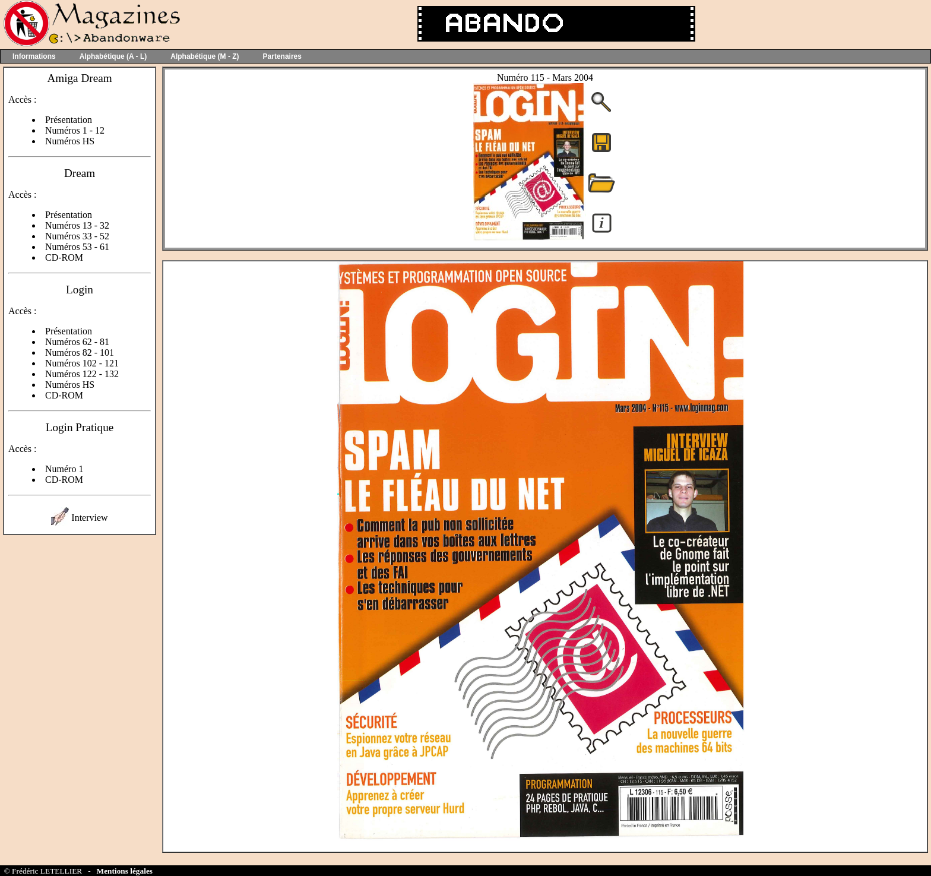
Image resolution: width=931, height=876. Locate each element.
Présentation (68, 120)
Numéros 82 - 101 (79, 352)
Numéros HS (69, 141)
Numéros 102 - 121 (82, 363)
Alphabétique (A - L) (113, 56)
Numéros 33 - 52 (77, 236)
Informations (34, 56)
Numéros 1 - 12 (74, 130)
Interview (89, 518)
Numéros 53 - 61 (77, 247)
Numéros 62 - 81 (77, 342)
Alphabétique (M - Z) (204, 56)
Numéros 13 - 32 (77, 225)
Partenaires (282, 56)
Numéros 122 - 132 (82, 374)
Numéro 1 (64, 469)
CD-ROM (64, 257)
